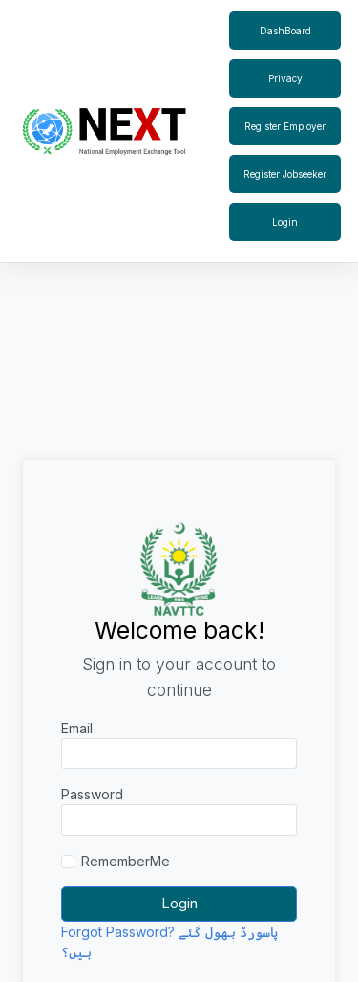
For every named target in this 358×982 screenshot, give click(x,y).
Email (77, 728)
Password (92, 794)
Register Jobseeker (284, 174)
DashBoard (285, 30)
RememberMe (125, 861)
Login (285, 222)
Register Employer (285, 126)
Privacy (285, 78)
